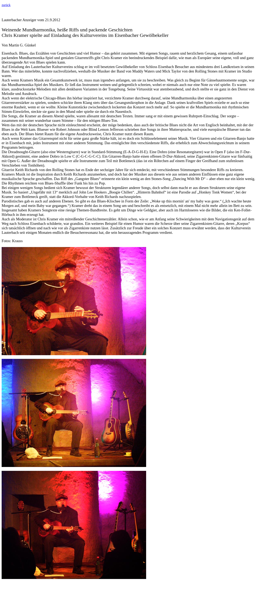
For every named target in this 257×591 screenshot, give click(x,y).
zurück (6, 5)
